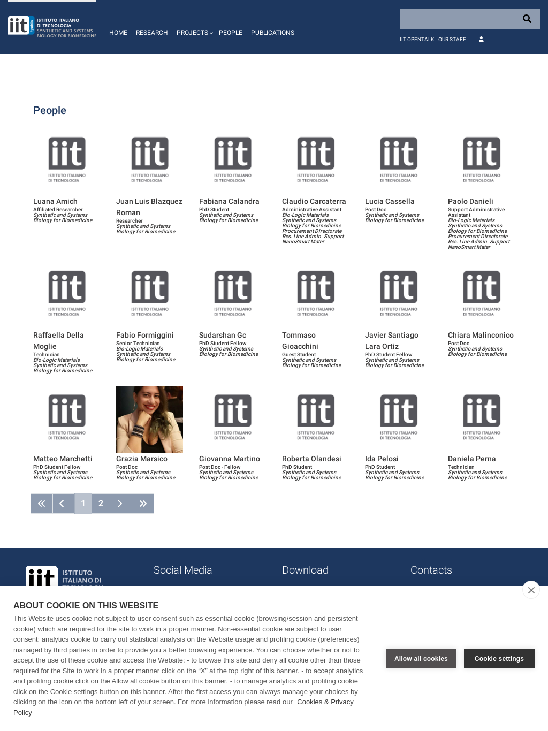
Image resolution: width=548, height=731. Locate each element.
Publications (272, 32)
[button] (193, 27)
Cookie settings (499, 659)
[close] (531, 590)
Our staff (452, 39)
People (230, 32)
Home (118, 32)
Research (152, 32)
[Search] (470, 19)
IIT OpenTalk (417, 39)
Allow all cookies (421, 659)
